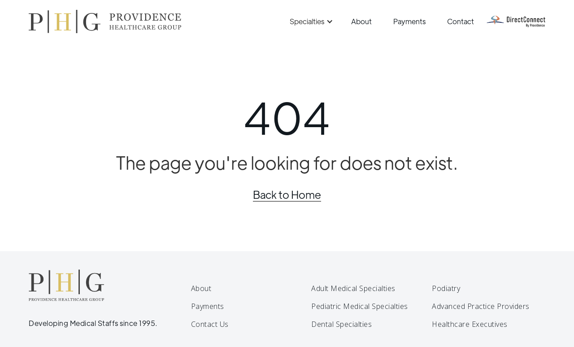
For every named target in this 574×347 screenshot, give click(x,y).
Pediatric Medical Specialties (359, 306)
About (361, 21)
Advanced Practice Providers (481, 306)
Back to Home (287, 194)
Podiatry (446, 288)
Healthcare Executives (470, 324)
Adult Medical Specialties (353, 288)
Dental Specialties (341, 324)
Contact (460, 21)
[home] (105, 21)
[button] (310, 21)
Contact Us (210, 324)
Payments (409, 21)
